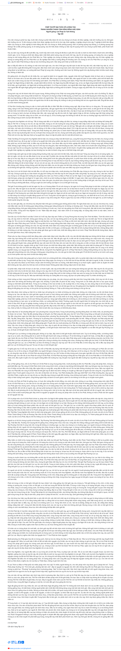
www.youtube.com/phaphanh (19, 648)
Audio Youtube (48, 3)
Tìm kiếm (79, 3)
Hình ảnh (68, 3)
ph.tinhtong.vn (16, 2)
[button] (59, 19)
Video (60, 3)
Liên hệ (88, 3)
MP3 (28, 3)
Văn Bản (37, 3)
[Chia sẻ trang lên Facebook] (19, 643)
